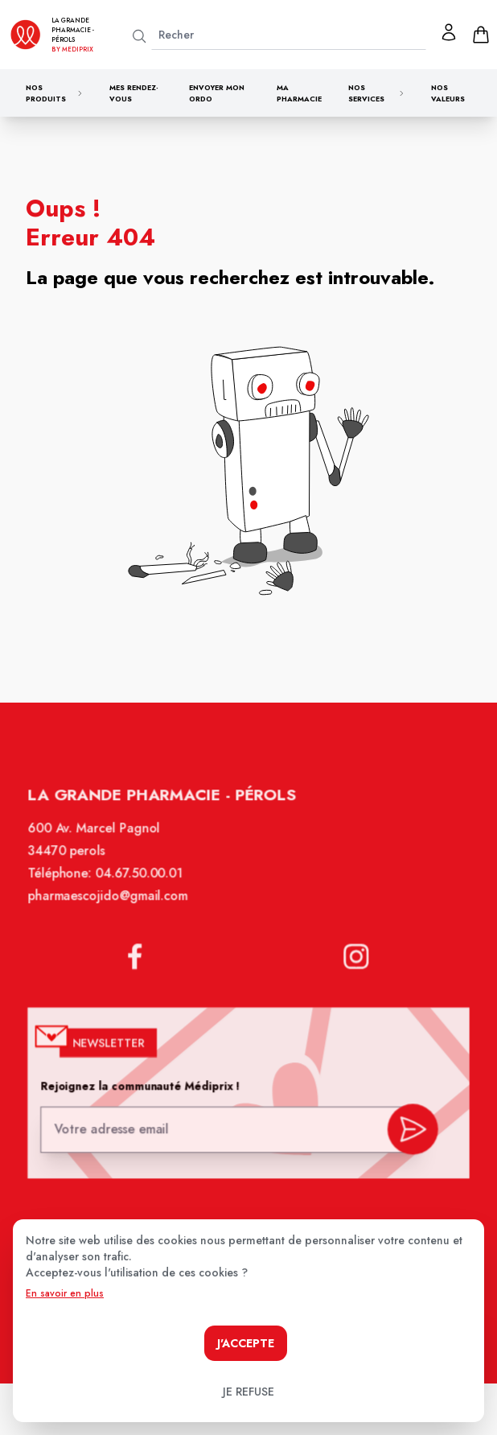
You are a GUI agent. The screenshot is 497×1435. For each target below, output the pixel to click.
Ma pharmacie (299, 93)
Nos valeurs (448, 93)
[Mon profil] (448, 32)
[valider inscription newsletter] (408, 1129)
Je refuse (248, 1391)
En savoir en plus (65, 1293)
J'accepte (245, 1343)
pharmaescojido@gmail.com (111, 905)
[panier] (481, 34)
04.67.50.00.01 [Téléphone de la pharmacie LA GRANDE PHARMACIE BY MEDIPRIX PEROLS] (141, 884)
